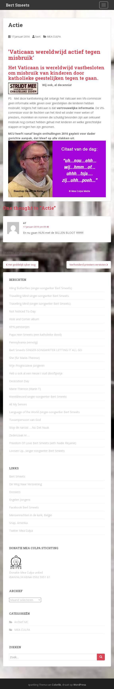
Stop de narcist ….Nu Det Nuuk (29, 427)
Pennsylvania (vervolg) (23, 342)
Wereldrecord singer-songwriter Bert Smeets (38, 396)
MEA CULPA (54, 36)
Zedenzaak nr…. (19, 435)
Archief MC (21, 622)
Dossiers (14, 492)
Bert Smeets (17, 5)
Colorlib (56, 684)
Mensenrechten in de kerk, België (30, 515)
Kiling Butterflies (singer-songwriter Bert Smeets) (40, 288)
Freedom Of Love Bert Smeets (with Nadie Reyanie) (42, 443)
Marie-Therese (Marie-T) (25, 389)
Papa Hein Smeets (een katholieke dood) (35, 334)
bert (37, 36)
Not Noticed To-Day (22, 311)
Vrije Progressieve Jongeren (27, 365)
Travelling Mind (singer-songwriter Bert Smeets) (40, 303)
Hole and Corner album (24, 319)
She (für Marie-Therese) (24, 358)
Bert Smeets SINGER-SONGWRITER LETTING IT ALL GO (45, 350)
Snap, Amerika (18, 523)
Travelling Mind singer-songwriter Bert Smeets (39, 296)
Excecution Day (19, 381)
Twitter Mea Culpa (21, 530)
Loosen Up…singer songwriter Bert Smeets (37, 451)
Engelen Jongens (19, 500)
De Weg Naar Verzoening (25, 484)
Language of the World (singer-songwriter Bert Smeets (44, 412)
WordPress (79, 684)
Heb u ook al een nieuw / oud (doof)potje (35, 373)
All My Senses (18, 404)
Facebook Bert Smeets (24, 507)
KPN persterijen (19, 327)
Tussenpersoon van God (25, 420)
